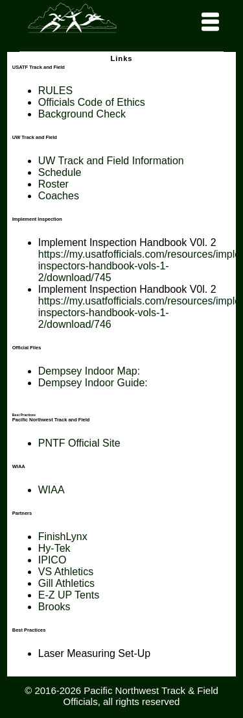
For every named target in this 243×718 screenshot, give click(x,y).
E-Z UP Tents (69, 594)
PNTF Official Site (79, 443)
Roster (53, 184)
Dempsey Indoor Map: (90, 371)
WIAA (51, 489)
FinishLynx (62, 536)
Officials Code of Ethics (91, 102)
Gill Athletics (66, 583)
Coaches (58, 195)
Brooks (54, 606)
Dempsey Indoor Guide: (93, 382)
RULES (55, 90)
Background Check (82, 113)
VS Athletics (65, 571)
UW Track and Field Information (111, 160)
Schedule (60, 172)
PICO (53, 559)
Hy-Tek (54, 548)
